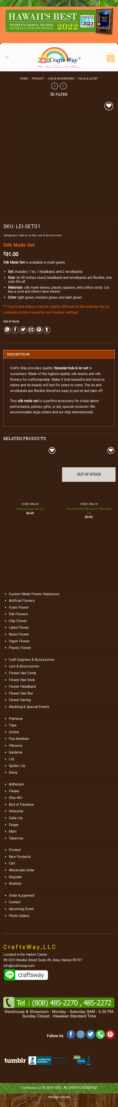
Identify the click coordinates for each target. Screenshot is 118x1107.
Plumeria (15, 719)
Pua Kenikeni (19, 739)
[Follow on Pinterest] (110, 1034)
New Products (20, 857)
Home (24, 78)
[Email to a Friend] (31, 330)
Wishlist (15, 884)
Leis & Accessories (61, 78)
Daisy (13, 772)
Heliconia (16, 811)
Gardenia (15, 752)
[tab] (59, 354)
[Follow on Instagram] (80, 1034)
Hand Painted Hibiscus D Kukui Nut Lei (88, 510)
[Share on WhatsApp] (7, 330)
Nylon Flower (19, 634)
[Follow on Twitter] (90, 1034)
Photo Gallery (19, 916)
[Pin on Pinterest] (39, 330)
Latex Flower (19, 627)
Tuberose (16, 838)
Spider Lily (17, 766)
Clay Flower (18, 621)
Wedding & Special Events (29, 707)
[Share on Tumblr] (47, 330)
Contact (14, 902)
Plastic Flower (20, 648)
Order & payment (22, 895)
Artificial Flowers (22, 601)
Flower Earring (20, 700)
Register (15, 877)
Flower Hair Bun (21, 693)
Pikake (14, 791)
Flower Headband (22, 686)
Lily (11, 759)
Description (18, 354)
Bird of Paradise (21, 804)
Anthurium (16, 784)
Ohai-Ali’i (15, 798)
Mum (13, 831)
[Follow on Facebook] (71, 1034)
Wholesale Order (22, 870)
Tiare (13, 725)
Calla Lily (16, 818)
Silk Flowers (18, 614)
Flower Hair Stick (22, 680)
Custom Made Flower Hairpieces (34, 594)
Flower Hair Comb (22, 673)
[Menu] (7, 57)
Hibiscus (15, 745)
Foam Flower (19, 607)
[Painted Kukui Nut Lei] (30, 472)
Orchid (14, 732)
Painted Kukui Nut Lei (30, 509)
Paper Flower (19, 641)
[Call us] (100, 1034)
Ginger (14, 825)
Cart (12, 863)
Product (38, 78)
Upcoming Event (21, 909)
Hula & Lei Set (88, 78)
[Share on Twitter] (23, 330)
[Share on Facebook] (15, 330)
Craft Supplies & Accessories (31, 660)
